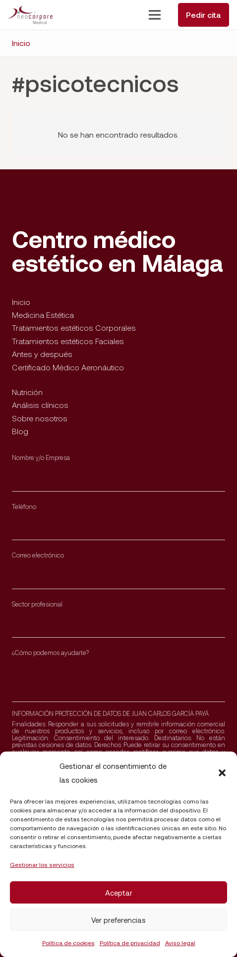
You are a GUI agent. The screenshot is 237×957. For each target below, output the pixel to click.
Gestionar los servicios (42, 864)
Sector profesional (37, 604)
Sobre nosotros (39, 418)
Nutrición (27, 392)
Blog (20, 431)
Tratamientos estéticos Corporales (74, 327)
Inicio (21, 301)
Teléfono (24, 506)
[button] (222, 773)
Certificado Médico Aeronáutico (68, 367)
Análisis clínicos (40, 404)
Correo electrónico (38, 555)
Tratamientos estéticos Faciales (68, 341)
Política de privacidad (130, 942)
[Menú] (154, 14)
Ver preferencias (118, 919)
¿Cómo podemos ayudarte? (50, 652)
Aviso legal (180, 942)
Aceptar (118, 892)
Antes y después (42, 353)
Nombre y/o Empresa (41, 457)
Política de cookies (68, 942)
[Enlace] (30, 15)
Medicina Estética (43, 314)
